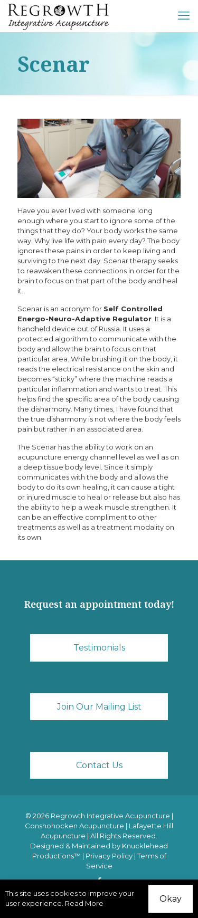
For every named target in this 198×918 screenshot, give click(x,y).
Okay (170, 899)
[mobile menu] (184, 16)
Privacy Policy (109, 856)
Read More (84, 903)
